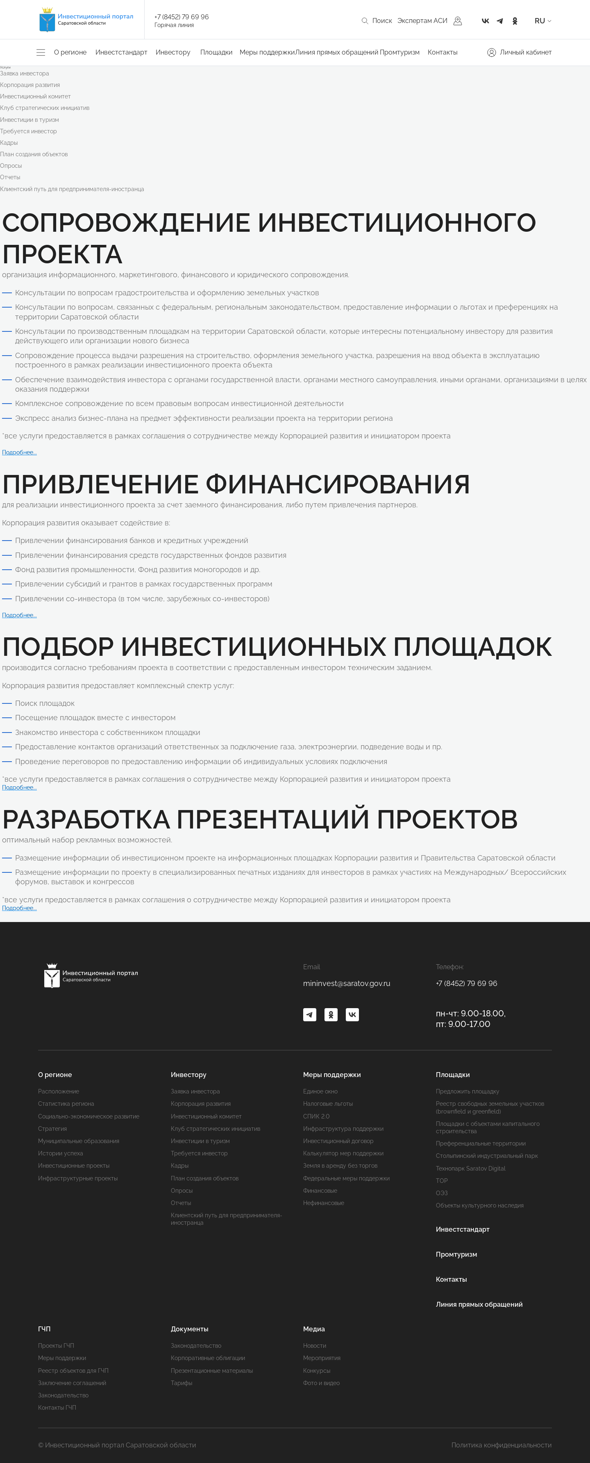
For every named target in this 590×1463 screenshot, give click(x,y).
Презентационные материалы (212, 1370)
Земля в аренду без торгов (340, 1165)
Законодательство (63, 1395)
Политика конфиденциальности (502, 1445)
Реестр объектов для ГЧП (73, 1370)
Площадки (216, 52)
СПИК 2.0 (316, 1116)
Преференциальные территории (481, 1143)
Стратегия (52, 1128)
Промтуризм (400, 52)
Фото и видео (321, 1383)
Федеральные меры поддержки (346, 1178)
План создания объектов (34, 154)
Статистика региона (66, 1103)
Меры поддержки (267, 52)
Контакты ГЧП (57, 1407)
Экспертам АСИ (422, 21)
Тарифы (181, 1383)
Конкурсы (316, 1370)
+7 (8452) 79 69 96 (181, 17)
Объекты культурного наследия (480, 1205)
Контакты (443, 52)
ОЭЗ (442, 1193)
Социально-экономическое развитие (88, 1116)
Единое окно (320, 1091)
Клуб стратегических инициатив (44, 108)
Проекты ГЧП (56, 1345)
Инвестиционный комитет (35, 96)
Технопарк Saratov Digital (471, 1168)
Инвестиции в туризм (29, 119)
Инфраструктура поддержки (343, 1128)
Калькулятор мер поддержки (343, 1153)
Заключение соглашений (72, 1383)
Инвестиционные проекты (73, 1165)
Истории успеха (60, 1153)
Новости (314, 1345)
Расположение (58, 1091)
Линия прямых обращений (337, 52)
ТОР (442, 1181)
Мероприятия (321, 1358)
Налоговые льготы (328, 1103)
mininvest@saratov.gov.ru (346, 983)
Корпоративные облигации (208, 1358)
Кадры (9, 142)
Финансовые (320, 1190)
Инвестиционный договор (338, 1141)
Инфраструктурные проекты (78, 1178)
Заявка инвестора (24, 73)
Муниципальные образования (78, 1141)
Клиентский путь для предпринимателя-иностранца (72, 189)
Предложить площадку (467, 1091)
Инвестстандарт (121, 52)
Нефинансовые (323, 1203)
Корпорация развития (30, 85)
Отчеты (10, 177)
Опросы (11, 165)
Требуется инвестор (28, 131)
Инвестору (173, 52)
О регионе (70, 52)
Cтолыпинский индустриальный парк (487, 1156)
